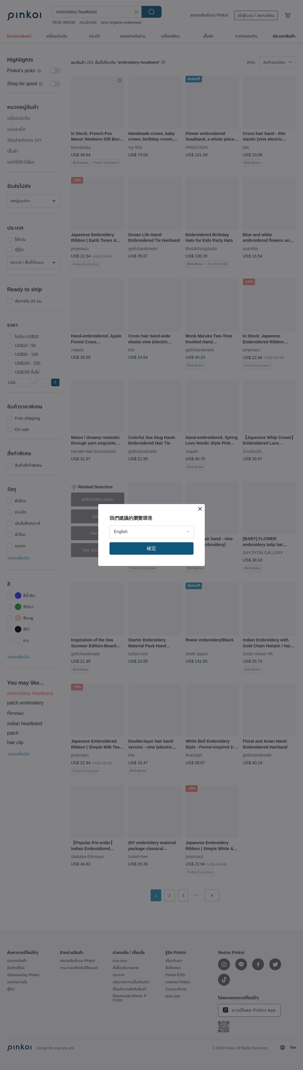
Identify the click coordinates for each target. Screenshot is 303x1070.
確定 (151, 548)
